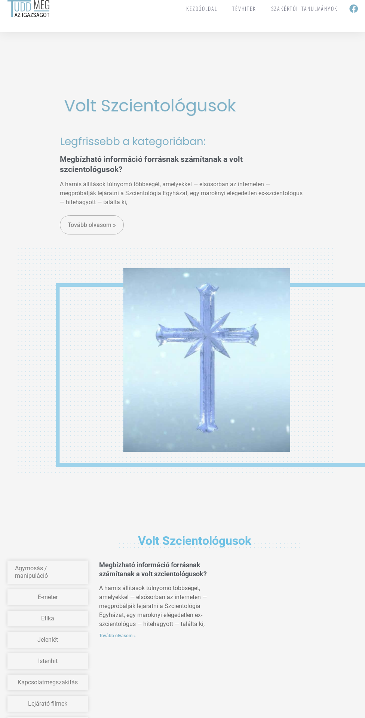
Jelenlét (47, 639)
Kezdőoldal (201, 8)
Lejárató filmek (47, 703)
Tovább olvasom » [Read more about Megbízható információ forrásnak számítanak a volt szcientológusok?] (117, 635)
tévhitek (244, 8)
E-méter (48, 597)
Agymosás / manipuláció (31, 572)
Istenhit (48, 661)
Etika (47, 618)
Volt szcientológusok (156, 105)
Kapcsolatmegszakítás (48, 682)
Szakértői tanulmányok (304, 8)
